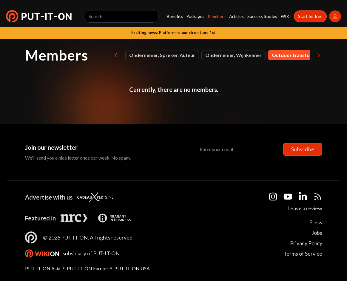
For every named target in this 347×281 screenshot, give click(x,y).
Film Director (155, 55)
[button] (39, 16)
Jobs (316, 232)
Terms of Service (302, 253)
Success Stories (262, 16)
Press (315, 222)
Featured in (40, 218)
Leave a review (304, 208)
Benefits (175, 16)
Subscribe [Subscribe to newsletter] (302, 149)
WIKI (286, 16)
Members (217, 16)
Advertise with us (49, 197)
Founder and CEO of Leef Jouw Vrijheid (252, 55)
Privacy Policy (306, 243)
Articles (236, 16)
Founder (189, 55)
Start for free (310, 16)
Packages (195, 16)
